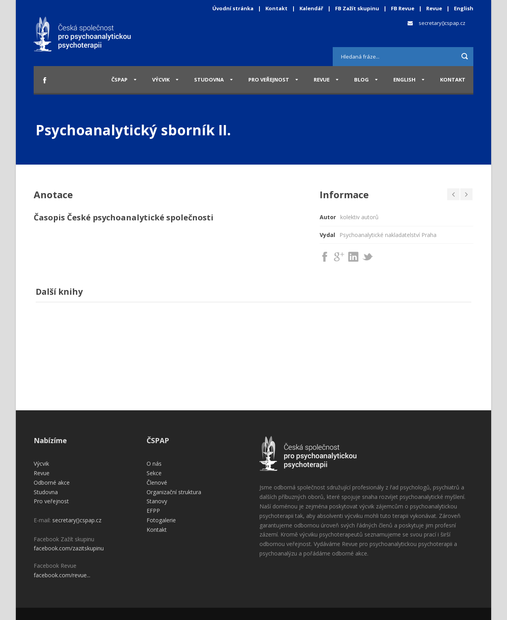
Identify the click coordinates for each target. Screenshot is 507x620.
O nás (154, 463)
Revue (434, 8)
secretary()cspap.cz (442, 23)
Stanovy (157, 501)
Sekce (154, 473)
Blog (361, 79)
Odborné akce (52, 482)
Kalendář (311, 8)
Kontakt (276, 8)
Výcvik (161, 79)
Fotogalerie (161, 520)
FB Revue (402, 8)
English (463, 8)
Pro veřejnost (268, 79)
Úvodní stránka (233, 8)
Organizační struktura (174, 492)
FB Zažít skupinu (357, 8)
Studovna (209, 79)
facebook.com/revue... (62, 575)
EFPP (153, 510)
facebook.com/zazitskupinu (69, 548)
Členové (157, 482)
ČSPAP (119, 79)
